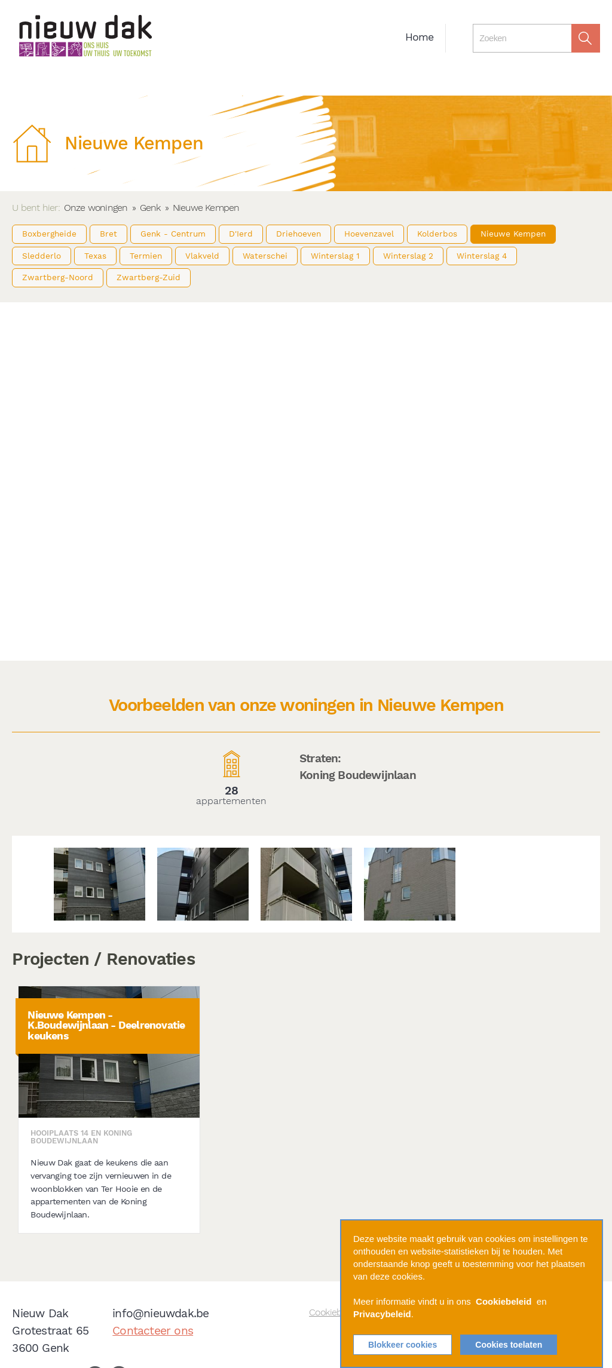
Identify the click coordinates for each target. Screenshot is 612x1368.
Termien (146, 255)
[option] (99, 884)
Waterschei (265, 255)
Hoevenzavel (369, 233)
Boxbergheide (49, 233)
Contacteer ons (152, 1331)
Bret (108, 233)
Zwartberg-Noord (57, 277)
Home (419, 37)
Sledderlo (41, 255)
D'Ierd (241, 233)
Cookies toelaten (508, 1344)
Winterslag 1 (335, 255)
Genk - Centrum (173, 233)
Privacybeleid (382, 1314)
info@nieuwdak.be (160, 1313)
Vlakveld (202, 255)
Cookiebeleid (503, 1301)
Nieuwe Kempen (513, 233)
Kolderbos (437, 233)
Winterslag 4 (482, 255)
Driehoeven (298, 233)
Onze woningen (96, 207)
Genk (150, 207)
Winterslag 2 (408, 255)
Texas (95, 255)
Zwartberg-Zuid (148, 277)
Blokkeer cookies (402, 1344)
